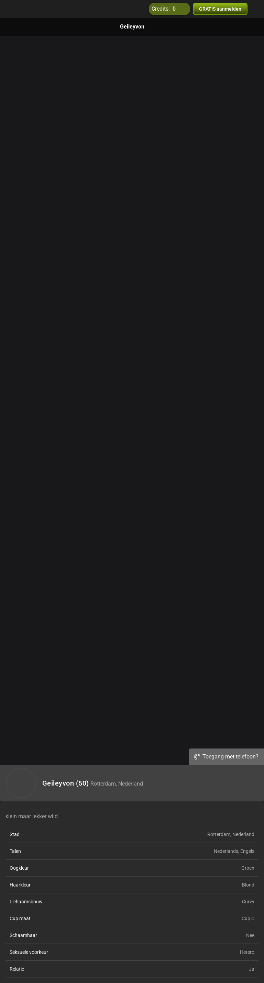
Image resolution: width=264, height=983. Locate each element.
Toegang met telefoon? (226, 756)
